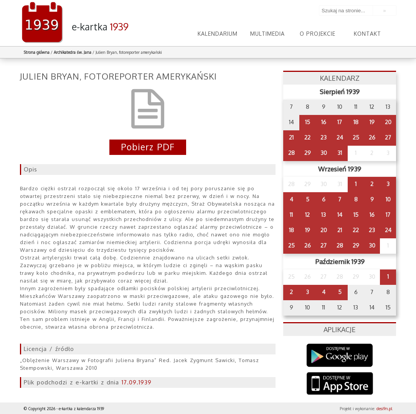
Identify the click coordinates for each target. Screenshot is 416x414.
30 (323, 152)
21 (291, 137)
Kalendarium (218, 33)
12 (307, 214)
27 (388, 137)
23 (323, 137)
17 (339, 122)
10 (388, 199)
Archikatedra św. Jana (72, 52)
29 (307, 152)
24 (340, 137)
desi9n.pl (384, 408)
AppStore (339, 384)
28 (291, 152)
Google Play (339, 355)
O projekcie (317, 33)
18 (355, 122)
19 (372, 122)
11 (291, 214)
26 (372, 137)
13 (323, 214)
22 (307, 137)
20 (388, 122)
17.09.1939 (137, 382)
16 (323, 122)
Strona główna (37, 52)
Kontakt (367, 33)
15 (307, 122)
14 (339, 214)
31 (339, 152)
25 (356, 137)
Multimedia (267, 33)
